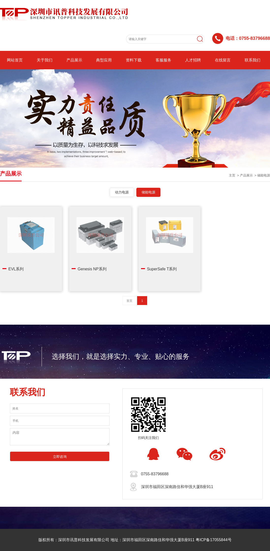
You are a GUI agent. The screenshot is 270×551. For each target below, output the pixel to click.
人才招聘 (193, 60)
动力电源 (122, 192)
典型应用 (104, 60)
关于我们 (44, 60)
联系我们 (252, 60)
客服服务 (163, 60)
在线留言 (223, 60)
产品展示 (74, 60)
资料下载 (134, 60)
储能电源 (263, 175)
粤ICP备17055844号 (214, 540)
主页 (232, 175)
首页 (129, 301)
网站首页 (15, 60)
